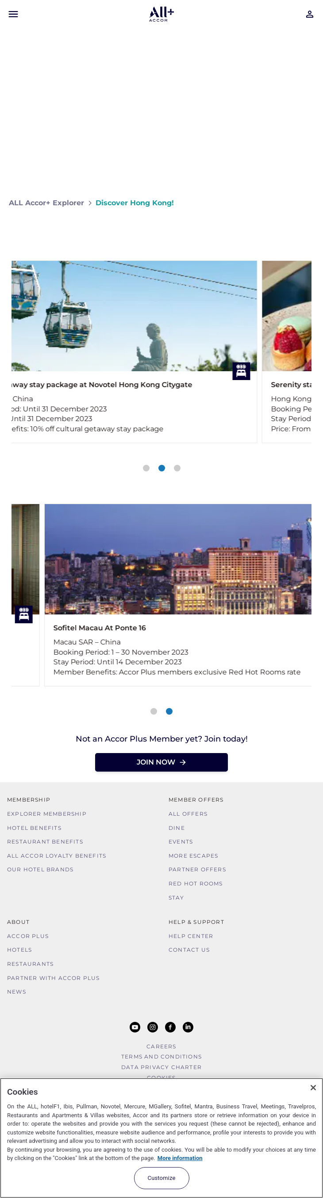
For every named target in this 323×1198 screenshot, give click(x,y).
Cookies (161, 1077)
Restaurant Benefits (45, 841)
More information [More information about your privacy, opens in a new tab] (180, 1158)
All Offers (188, 813)
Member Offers (196, 799)
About (18, 922)
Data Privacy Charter (161, 1067)
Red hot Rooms (196, 883)
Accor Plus (28, 936)
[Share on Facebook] (305, 228)
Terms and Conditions (161, 1056)
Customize (162, 1178)
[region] (161, 1138)
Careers (161, 1046)
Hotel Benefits (34, 828)
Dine (177, 828)
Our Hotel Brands (40, 869)
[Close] (313, 1087)
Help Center (191, 936)
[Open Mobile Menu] (13, 14)
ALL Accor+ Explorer (46, 203)
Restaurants (30, 964)
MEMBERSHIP (28, 799)
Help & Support (196, 922)
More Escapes (193, 855)
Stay (176, 897)
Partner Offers (197, 869)
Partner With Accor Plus (53, 978)
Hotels (19, 949)
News (16, 991)
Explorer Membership (47, 813)
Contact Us (189, 949)
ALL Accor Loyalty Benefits (56, 855)
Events (181, 841)
